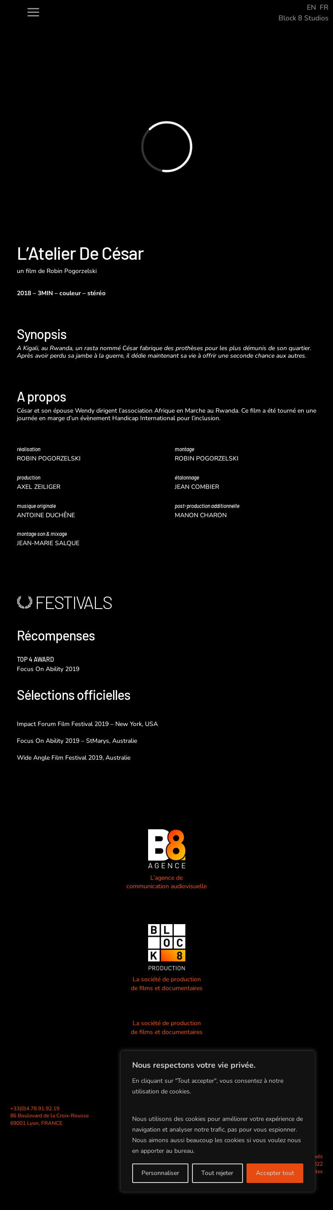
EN (311, 7)
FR (324, 7)
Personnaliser (160, 1173)
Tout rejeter (217, 1173)
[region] (217, 1121)
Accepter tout (275, 1173)
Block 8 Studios (303, 18)
